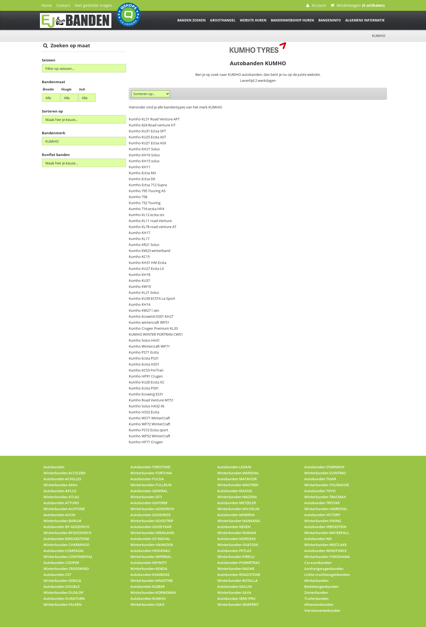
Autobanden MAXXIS (234, 490)
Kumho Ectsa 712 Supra (148, 184)
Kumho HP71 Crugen (146, 441)
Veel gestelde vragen (93, 5)
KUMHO (378, 35)
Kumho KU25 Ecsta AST (147, 137)
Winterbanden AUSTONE (64, 508)
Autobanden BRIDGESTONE (66, 538)
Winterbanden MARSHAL (238, 472)
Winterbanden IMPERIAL (150, 556)
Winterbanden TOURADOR (326, 484)
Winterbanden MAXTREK (237, 484)
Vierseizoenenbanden (322, 610)
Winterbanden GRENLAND (152, 532)
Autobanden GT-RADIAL (150, 538)
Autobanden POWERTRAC (238, 562)
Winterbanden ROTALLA (237, 580)
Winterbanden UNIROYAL (325, 508)
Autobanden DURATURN (64, 598)
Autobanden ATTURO (61, 502)
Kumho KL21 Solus (144, 292)
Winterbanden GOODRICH (152, 508)
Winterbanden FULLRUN (150, 484)
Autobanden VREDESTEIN (325, 526)
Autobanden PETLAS (234, 550)
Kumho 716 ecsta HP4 (146, 208)
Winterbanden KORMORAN (153, 592)
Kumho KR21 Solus (144, 244)
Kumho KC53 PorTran (146, 370)
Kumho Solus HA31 (144, 340)
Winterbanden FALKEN (62, 604)
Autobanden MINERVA (236, 514)
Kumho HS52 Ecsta (144, 412)
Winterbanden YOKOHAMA (327, 556)
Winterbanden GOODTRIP (151, 520)
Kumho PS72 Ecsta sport (148, 430)
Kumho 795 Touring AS (147, 190)
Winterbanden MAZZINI (237, 496)
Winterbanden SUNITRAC (325, 472)
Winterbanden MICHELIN (238, 508)
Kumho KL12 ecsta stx (146, 214)
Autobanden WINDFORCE (325, 550)
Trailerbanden (316, 598)
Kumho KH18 (139, 274)
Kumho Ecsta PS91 (144, 388)
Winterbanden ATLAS (61, 496)
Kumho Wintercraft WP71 (149, 346)
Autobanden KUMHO (148, 598)
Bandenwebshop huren (292, 20)
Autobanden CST (57, 574)
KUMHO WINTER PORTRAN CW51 (156, 334)
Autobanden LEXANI (234, 466)
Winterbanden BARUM (62, 520)
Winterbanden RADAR (235, 568)
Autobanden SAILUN (234, 586)
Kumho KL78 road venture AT (152, 226)
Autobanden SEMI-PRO (236, 598)
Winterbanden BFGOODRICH (67, 532)
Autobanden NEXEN (233, 526)
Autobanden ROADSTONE (238, 574)
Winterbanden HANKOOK (151, 544)
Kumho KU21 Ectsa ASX (147, 143)
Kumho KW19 (140, 286)
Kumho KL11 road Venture (150, 220)
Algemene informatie (365, 20)
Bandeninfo (329, 20)
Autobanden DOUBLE (61, 586)
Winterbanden (316, 580)
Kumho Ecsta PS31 (144, 358)
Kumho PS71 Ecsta (144, 352)
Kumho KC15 (139, 256)
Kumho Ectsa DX (142, 178)
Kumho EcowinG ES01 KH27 (151, 316)
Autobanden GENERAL (149, 490)
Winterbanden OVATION (237, 544)
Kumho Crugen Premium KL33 (153, 328)
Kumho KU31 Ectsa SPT (147, 131)
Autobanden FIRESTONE (150, 466)
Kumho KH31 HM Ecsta (147, 262)
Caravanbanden (317, 562)
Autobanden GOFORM (148, 502)
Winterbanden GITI (146, 496)
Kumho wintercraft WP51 (149, 322)
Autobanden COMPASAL (63, 550)
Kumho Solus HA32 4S (146, 406)
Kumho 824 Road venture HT (152, 125)
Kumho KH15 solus (144, 160)
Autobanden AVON (59, 514)
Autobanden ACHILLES (62, 478)
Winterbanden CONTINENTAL (68, 556)
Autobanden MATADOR (237, 478)
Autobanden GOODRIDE (150, 514)
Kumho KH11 (139, 166)
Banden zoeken (191, 20)
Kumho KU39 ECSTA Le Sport (152, 298)
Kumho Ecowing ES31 (146, 394)
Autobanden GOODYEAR (150, 526)
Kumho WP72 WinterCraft (149, 424)
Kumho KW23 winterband (149, 250)
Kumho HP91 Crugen (146, 376)
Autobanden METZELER (236, 502)
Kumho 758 (138, 196)
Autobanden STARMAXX (324, 466)
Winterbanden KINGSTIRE (151, 580)
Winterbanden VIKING (322, 520)
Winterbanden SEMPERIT (238, 604)
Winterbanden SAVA (234, 592)
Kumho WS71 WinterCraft (149, 418)
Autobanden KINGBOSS (150, 574)
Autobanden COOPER (61, 562)
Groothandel (223, 20)
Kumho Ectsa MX (142, 172)
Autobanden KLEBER (147, 586)
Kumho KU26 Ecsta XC (146, 382)
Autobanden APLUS (59, 490)
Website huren (253, 20)
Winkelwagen (358, 5)
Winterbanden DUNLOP (63, 592)
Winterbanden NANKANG (238, 520)
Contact (63, 5)
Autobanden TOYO (320, 490)
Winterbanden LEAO (147, 604)
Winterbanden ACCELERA (64, 472)
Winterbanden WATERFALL (326, 532)
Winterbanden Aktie (60, 484)
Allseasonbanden (318, 604)
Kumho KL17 (139, 238)
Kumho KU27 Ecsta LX (146, 268)
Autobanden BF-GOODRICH (66, 526)
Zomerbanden (316, 592)
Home (46, 5)
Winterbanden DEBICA (62, 580)
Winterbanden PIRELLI (236, 556)
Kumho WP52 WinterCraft (149, 435)
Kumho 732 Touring (145, 202)
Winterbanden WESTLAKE (325, 544)
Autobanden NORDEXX (236, 538)
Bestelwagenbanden (321, 586)
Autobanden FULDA (147, 478)
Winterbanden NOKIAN (236, 532)
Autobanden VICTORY (322, 514)
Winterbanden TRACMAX (325, 496)
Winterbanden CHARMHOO (66, 544)
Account (316, 5)
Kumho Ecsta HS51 (144, 364)
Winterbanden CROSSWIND (66, 568)
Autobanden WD (318, 538)
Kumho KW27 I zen (144, 310)
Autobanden (53, 466)
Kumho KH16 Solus (144, 154)
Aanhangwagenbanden (323, 568)
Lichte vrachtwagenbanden (327, 574)
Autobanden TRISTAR (322, 502)
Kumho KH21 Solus (144, 148)
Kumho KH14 (139, 304)
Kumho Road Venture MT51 (151, 400)
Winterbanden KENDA (148, 568)
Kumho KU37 (139, 280)
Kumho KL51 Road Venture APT (154, 119)
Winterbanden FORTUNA (151, 472)
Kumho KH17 (139, 232)
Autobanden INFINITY (148, 562)
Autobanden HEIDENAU (150, 550)
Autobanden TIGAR (320, 478)
